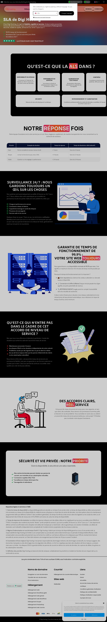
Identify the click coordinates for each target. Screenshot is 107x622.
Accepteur (73, 615)
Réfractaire (94, 615)
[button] (103, 603)
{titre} (82, 618)
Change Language (66, 13)
